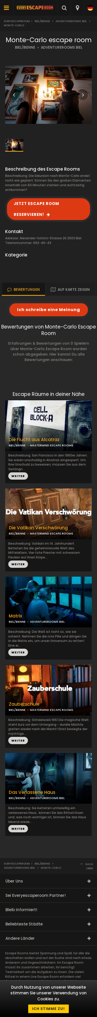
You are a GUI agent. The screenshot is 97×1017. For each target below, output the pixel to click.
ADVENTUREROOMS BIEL (61, 47)
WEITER (18, 564)
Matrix (15, 616)
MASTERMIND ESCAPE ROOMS (51, 533)
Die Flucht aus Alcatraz (34, 439)
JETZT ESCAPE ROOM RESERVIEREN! (36, 209)
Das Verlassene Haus (32, 792)
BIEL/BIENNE (25, 47)
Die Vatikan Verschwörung (38, 528)
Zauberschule (24, 704)
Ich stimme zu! (48, 1008)
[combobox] (77, 8)
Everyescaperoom (17, 21)
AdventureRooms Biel (71, 21)
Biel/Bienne (42, 21)
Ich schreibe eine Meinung (48, 310)
